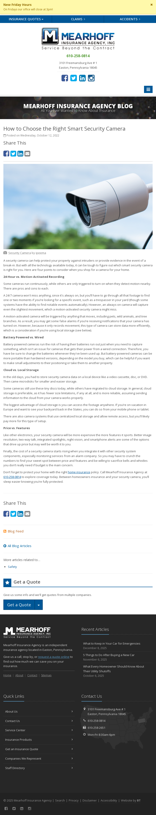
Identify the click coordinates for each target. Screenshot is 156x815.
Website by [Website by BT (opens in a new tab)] (131, 800)
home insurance (79, 472)
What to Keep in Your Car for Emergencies (117, 645)
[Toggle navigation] (148, 89)
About (19, 675)
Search (60, 800)
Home (7, 675)
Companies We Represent (39, 758)
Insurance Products (39, 740)
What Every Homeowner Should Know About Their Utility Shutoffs (117, 671)
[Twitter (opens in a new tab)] (73, 78)
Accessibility (109, 800)
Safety (12, 567)
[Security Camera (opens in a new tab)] (19, 253)
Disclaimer (90, 800)
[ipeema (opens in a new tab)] (41, 253)
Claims (78, 19)
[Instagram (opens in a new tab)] (91, 78)
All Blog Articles (17, 545)
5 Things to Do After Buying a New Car (117, 657)
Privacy (74, 800)
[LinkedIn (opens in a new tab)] (82, 78)
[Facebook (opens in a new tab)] (64, 78)
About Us (39, 711)
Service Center (39, 730)
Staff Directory (39, 768)
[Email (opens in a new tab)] (27, 153)
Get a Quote (19, 604)
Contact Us (39, 721)
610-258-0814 (12, 477)
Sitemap (46, 675)
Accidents (130, 19)
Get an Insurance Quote (39, 749)
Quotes (26, 19)
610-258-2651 (96, 728)
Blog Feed (13, 531)
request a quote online (53, 657)
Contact (32, 675)
